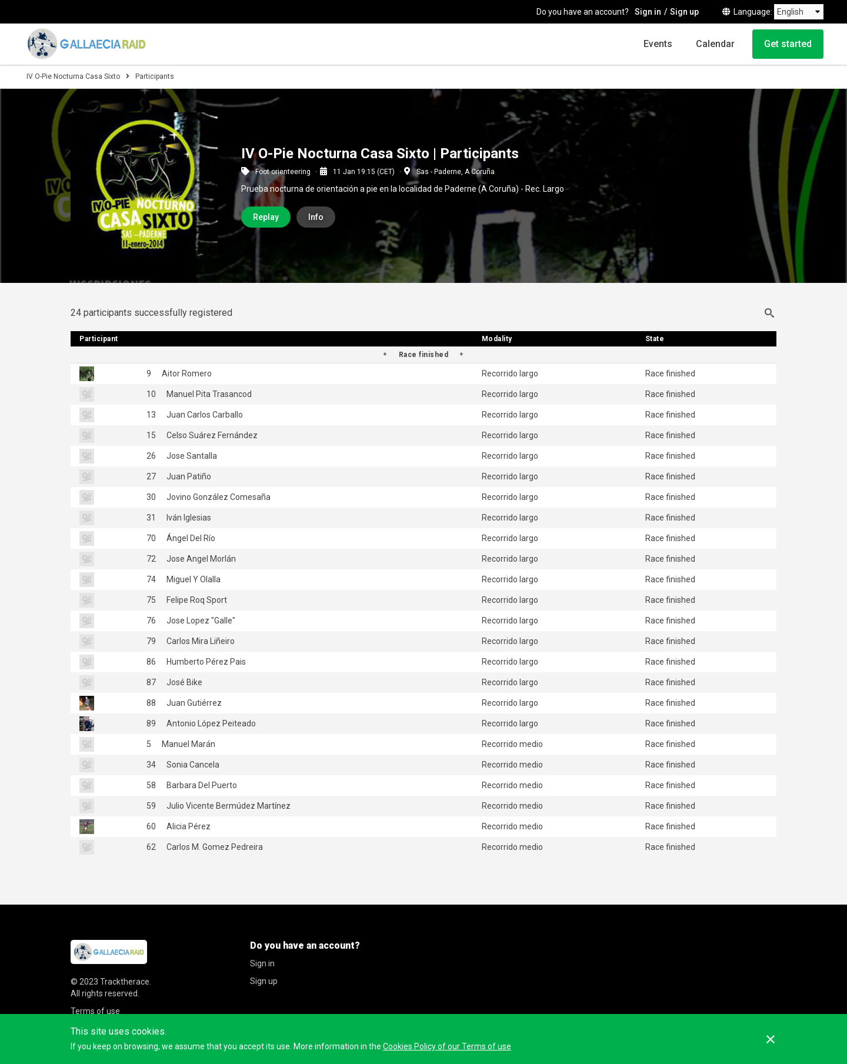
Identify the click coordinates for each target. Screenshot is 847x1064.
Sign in (648, 11)
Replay (266, 217)
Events (657, 43)
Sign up (684, 11)
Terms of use (95, 1011)
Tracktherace (124, 981)
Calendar (715, 43)
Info (316, 217)
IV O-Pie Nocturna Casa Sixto (73, 76)
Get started (788, 43)
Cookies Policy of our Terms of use (447, 1046)
